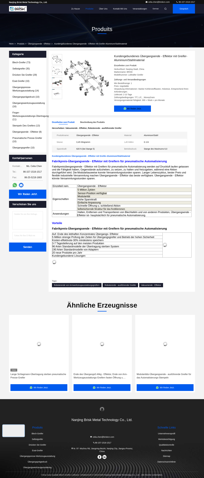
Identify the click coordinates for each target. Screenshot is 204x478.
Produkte (89, 9)
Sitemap (166, 456)
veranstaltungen (140, 9)
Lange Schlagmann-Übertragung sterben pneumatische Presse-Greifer (38, 376)
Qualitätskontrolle (166, 445)
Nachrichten (166, 450)
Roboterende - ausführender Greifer (120, 285)
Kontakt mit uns (120, 9)
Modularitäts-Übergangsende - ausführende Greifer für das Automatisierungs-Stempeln (164, 376)
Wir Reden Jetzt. (28, 194)
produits (20, 44)
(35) (21, 68)
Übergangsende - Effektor (39, 44)
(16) (28, 105)
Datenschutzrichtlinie (166, 462)
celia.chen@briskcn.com (157, 2)
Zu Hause (75, 9)
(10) (20, 81)
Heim (11, 44)
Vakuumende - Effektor (151, 285)
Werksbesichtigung (166, 439)
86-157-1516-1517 (185, 2)
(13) (26, 125)
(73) (21, 62)
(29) (24, 75)
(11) (30, 116)
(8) (27, 132)
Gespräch (184, 9)
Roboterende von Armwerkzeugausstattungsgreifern (77, 285)
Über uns (103, 9)
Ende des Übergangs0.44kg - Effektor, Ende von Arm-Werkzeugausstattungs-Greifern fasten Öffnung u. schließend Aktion (100, 376)
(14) (25, 89)
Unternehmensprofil (166, 433)
